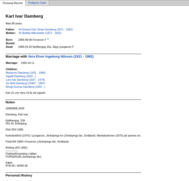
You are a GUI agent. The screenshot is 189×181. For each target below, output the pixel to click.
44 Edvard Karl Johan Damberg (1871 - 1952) (46, 29)
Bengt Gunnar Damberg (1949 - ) (25, 86)
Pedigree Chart (37, 3)
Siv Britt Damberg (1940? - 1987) (25, 83)
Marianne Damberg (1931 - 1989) (25, 72)
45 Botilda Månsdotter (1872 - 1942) (40, 32)
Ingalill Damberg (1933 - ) (21, 76)
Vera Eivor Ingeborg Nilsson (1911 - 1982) (60, 56)
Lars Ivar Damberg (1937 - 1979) (25, 79)
